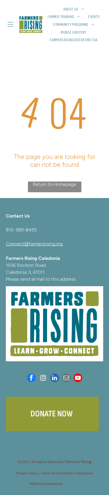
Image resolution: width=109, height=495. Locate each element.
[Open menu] (10, 24)
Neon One (71, 483)
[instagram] (43, 378)
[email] (66, 378)
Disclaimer (84, 473)
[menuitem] (75, 9)
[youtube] (78, 378)
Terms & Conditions (57, 473)
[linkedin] (54, 378)
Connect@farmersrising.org (34, 243)
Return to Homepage (54, 184)
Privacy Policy (27, 473)
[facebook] (31, 378)
